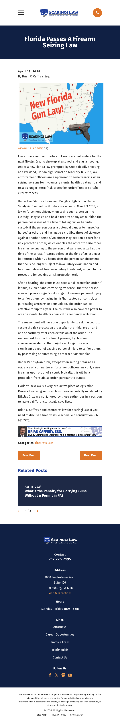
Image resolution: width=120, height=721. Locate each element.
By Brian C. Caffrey (30, 148)
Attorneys (59, 627)
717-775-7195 (60, 559)
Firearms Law (44, 443)
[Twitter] (57, 675)
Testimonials (60, 650)
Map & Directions (60, 593)
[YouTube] (70, 675)
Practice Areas (60, 642)
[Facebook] (50, 675)
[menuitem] (42, 715)
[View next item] (36, 511)
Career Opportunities (60, 634)
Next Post (91, 455)
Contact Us (60, 657)
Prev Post (29, 455)
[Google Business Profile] (63, 675)
